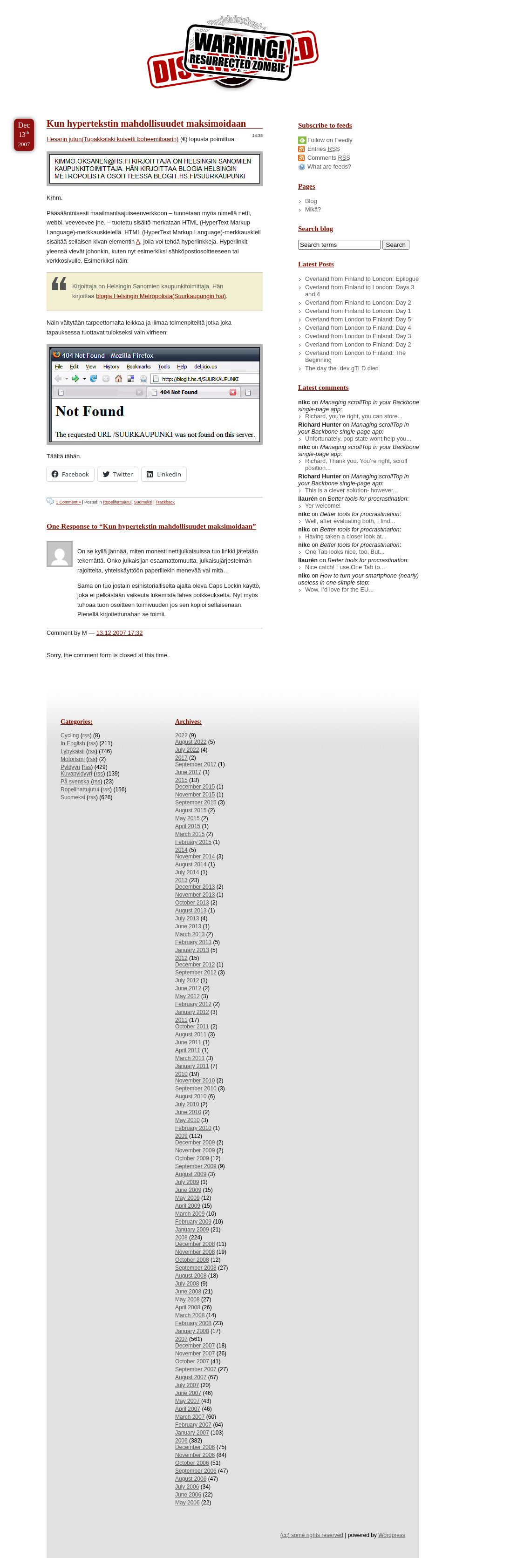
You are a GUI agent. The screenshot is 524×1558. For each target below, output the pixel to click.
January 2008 (192, 1331)
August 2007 (190, 1377)
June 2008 (188, 1291)
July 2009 (187, 1182)
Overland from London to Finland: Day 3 (358, 336)
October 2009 (192, 1158)
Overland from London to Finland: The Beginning (355, 356)
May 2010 (187, 1120)
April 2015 (187, 826)
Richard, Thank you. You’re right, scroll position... (356, 464)
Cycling (70, 735)
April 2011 (187, 1050)
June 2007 (188, 1393)
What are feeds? (329, 166)
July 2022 (187, 750)
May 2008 (187, 1299)
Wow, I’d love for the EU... (339, 589)
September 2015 (196, 802)
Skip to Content (36, 4)
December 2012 (195, 964)
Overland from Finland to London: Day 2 (358, 302)
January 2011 (192, 1066)
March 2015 (189, 834)
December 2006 (195, 1447)
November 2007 (195, 1353)
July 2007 (187, 1385)
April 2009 (187, 1206)
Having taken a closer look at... (346, 536)
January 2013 (192, 950)
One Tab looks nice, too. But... (345, 551)
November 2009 (195, 1150)
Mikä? (313, 209)
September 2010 (196, 1088)
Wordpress (391, 1535)
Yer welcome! (322, 505)
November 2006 (195, 1455)
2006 (181, 1440)
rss (86, 735)
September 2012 (196, 972)
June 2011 (188, 1042)
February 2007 (193, 1425)
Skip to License (172, 4)
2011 (181, 1020)
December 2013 (195, 887)
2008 (181, 1237)
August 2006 (190, 1479)
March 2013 (189, 934)
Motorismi (73, 759)
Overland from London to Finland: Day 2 (358, 344)
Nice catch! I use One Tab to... (345, 567)
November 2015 (195, 794)
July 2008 (187, 1283)
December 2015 (195, 786)
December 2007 (195, 1345)
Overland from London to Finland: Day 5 (358, 319)
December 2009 (195, 1142)
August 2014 (190, 864)
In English (73, 743)
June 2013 (188, 926)
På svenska (75, 781)
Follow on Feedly (330, 139)
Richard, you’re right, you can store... (353, 416)
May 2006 (187, 1502)
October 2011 (192, 1026)
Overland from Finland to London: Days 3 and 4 (359, 291)
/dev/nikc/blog (233, 55)
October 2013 (192, 902)
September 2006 (196, 1471)
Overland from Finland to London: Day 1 (358, 310)
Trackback (165, 502)
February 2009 (193, 1221)
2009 (181, 1136)
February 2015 (193, 842)
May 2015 (187, 818)
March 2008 (189, 1315)
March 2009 (189, 1214)
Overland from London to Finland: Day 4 (358, 327)
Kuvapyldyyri (76, 773)
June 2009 (188, 1190)
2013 (181, 880)
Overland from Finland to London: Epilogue (362, 278)
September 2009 (196, 1166)
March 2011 (189, 1058)
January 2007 (192, 1432)
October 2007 (192, 1361)
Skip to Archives (104, 4)
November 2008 (195, 1252)
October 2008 (192, 1260)
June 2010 (188, 1112)
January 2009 (192, 1229)
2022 (181, 735)
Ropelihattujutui (117, 502)
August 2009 (190, 1174)
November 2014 (195, 856)
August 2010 (190, 1096)
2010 (181, 1074)
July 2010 (187, 1104)
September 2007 (196, 1369)
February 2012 (193, 1004)
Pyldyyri (70, 767)
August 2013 (190, 910)
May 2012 (187, 996)
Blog (311, 200)
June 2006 (188, 1494)
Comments (328, 157)
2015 (181, 780)
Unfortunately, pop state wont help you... (358, 438)
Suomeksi (143, 502)
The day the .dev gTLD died (342, 368)
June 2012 (188, 988)
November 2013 (195, 894)
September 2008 (196, 1268)
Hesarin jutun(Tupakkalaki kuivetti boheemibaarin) (112, 139)
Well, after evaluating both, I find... (350, 520)
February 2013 (193, 942)
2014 (181, 850)
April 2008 (187, 1307)
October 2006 (192, 1463)
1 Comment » (68, 502)
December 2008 (195, 1244)
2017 (181, 758)
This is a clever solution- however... (351, 490)
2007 (181, 1339)
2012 (181, 958)
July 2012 (187, 980)
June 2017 (188, 772)
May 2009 (187, 1198)
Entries (323, 148)
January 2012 (192, 1012)
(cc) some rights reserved (311, 1535)
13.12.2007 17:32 (119, 632)
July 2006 (187, 1486)
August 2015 (190, 810)
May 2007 (187, 1401)
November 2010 (195, 1080)
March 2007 (189, 1417)
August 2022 (190, 742)
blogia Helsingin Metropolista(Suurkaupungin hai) (161, 296)
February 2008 (193, 1323)
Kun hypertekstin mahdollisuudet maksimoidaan (146, 123)
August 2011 (190, 1034)
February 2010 (193, 1128)
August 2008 (190, 1275)
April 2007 (187, 1409)
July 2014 (187, 872)
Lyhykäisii (73, 751)
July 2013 (187, 918)
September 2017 (196, 764)
